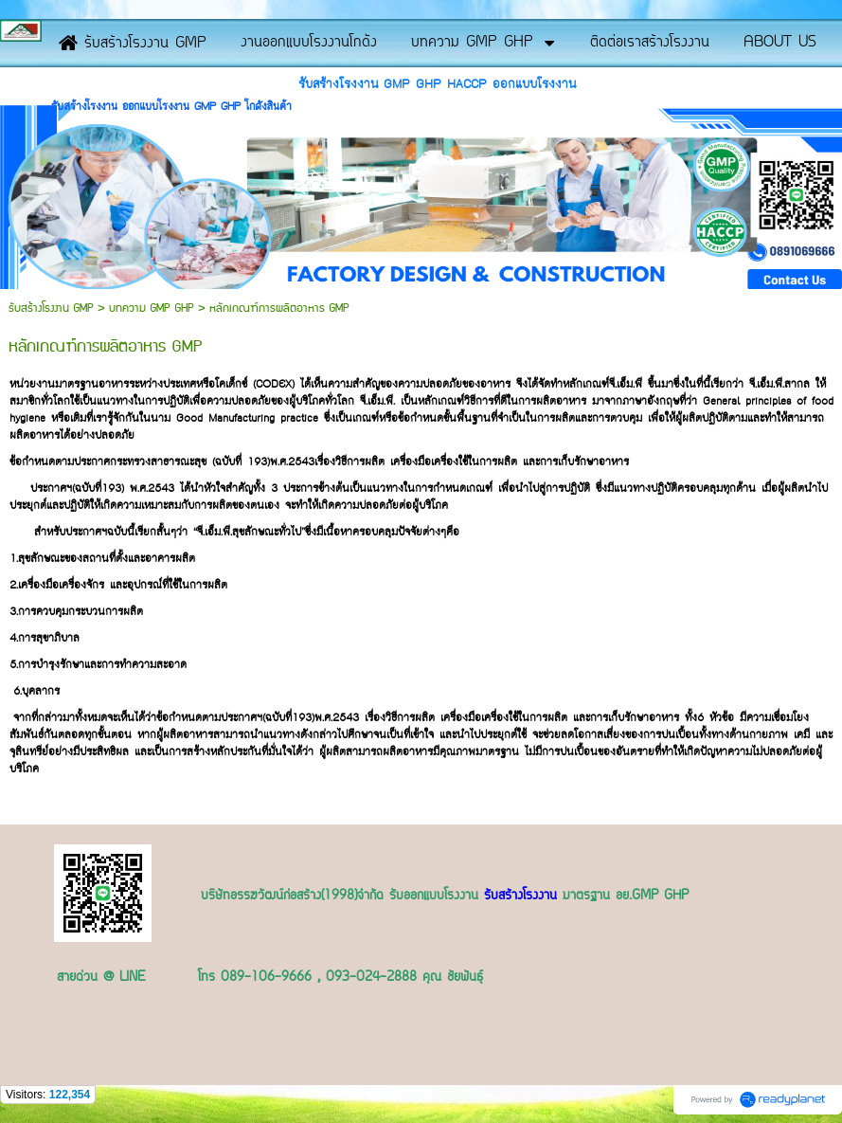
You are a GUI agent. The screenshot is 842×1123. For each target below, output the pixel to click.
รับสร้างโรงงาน (520, 896)
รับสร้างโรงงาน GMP (53, 308)
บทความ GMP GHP (151, 308)
